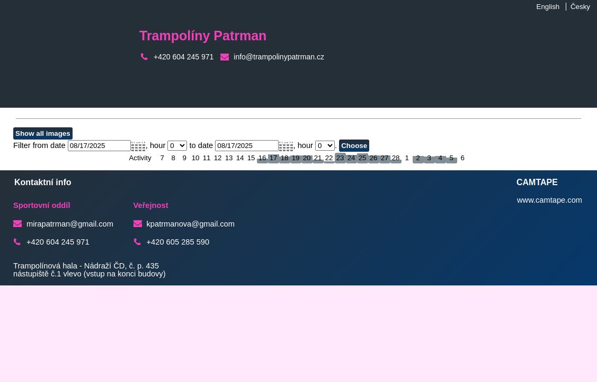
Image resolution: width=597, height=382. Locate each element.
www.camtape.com (549, 200)
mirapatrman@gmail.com (69, 224)
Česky (580, 7)
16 (262, 158)
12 (218, 158)
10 (196, 158)
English (548, 7)
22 (329, 158)
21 (318, 158)
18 (285, 158)
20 (307, 158)
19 (296, 158)
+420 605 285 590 (178, 242)
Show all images (42, 133)
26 (374, 158)
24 (351, 158)
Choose (354, 146)
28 (396, 158)
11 (207, 158)
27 (385, 158)
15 (251, 158)
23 (340, 158)
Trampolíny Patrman (202, 35)
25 (363, 158)
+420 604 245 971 (183, 57)
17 (274, 158)
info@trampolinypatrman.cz (279, 57)
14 (240, 158)
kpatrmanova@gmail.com (191, 224)
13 (229, 158)
